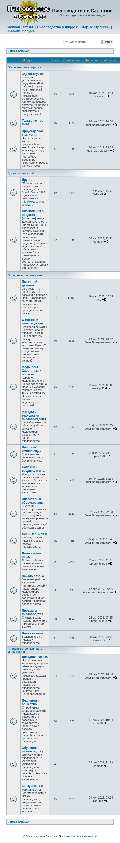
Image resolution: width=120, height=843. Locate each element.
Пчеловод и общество (31, 702)
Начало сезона (33, 576)
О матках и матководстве (32, 321)
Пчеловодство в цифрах (57, 27)
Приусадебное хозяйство (33, 133)
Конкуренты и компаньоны (32, 787)
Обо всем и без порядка (24, 67)
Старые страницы (95, 27)
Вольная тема (32, 633)
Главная (13, 27)
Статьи (28, 27)
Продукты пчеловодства (32, 612)
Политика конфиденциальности (78, 836)
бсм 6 (25, 192)
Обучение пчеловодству (32, 749)
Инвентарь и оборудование (33, 500)
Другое (27, 180)
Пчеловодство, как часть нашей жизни (24, 650)
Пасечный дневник (29, 283)
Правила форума (20, 31)
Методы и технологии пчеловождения (34, 415)
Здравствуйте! (33, 74)
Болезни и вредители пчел (34, 469)
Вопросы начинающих (31, 449)
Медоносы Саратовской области (31, 370)
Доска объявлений (21, 173)
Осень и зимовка (35, 534)
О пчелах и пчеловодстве (25, 275)
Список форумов (18, 51)
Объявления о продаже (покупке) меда (33, 214)
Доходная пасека (35, 657)
